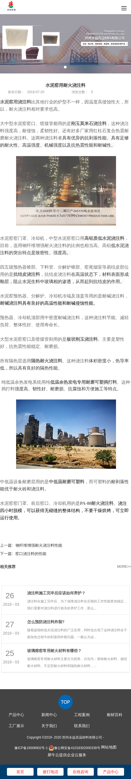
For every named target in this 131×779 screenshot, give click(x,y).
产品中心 (16, 714)
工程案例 (82, 714)
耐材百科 (114, 714)
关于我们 (49, 726)
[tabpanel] (65, 43)
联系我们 (82, 726)
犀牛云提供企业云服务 (66, 755)
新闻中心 (49, 714)
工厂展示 (16, 726)
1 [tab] (65, 67)
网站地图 (109, 747)
